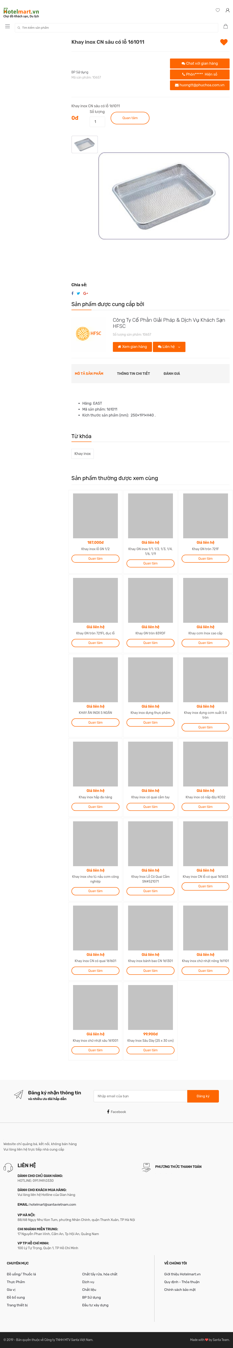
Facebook (116, 1112)
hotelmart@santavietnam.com (52, 1204)
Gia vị (11, 1290)
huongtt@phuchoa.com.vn (199, 85)
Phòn (199, 74)
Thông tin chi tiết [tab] (133, 374)
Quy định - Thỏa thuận (182, 1282)
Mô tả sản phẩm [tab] (89, 374)
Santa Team (221, 1340)
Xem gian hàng (132, 347)
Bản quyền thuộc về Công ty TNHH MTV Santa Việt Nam (54, 1340)
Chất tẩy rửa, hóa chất (99, 1274)
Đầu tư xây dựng (95, 1305)
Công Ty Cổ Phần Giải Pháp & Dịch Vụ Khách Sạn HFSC (169, 323)
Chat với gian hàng (200, 63)
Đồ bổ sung (16, 1297)
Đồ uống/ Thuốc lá (21, 1274)
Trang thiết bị (17, 1305)
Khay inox (82, 454)
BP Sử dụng (79, 72)
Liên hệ (167, 347)
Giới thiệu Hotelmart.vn (182, 1274)
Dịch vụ (88, 1282)
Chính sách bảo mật (180, 1290)
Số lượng (97, 112)
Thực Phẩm (16, 1282)
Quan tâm (130, 118)
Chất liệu (89, 1290)
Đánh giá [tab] (172, 374)
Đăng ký (203, 1096)
